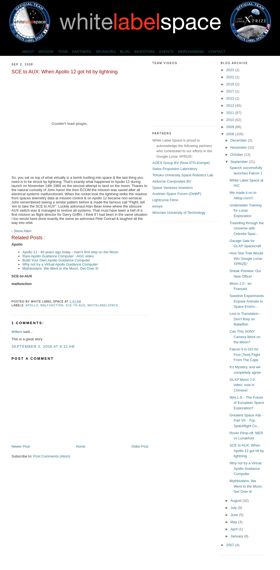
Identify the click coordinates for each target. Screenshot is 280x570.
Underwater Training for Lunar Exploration (245, 210)
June (235, 515)
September (240, 162)
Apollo (31, 305)
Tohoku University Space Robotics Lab (182, 175)
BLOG (125, 52)
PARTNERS (81, 52)
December (239, 140)
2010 (230, 120)
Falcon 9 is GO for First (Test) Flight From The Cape (244, 354)
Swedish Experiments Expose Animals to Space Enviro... (246, 301)
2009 (230, 127)
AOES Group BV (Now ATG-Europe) (181, 163)
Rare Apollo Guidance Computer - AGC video (58, 256)
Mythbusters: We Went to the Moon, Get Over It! (60, 268)
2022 (230, 77)
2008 (230, 134)
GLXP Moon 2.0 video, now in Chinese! (242, 385)
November (239, 147)
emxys (157, 206)
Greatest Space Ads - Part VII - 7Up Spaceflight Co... (246, 420)
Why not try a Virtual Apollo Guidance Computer (60, 264)
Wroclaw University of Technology (178, 213)
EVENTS (166, 52)
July (234, 508)
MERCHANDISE (191, 52)
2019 (230, 84)
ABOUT (28, 52)
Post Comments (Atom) (51, 456)
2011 (230, 113)
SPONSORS (105, 52)
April (235, 529)
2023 (230, 70)
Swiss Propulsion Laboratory (174, 169)
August (237, 501)
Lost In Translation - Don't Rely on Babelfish (245, 319)
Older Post (140, 446)
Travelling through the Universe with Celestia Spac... (246, 228)
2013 (230, 98)
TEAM (63, 52)
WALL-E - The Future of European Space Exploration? (246, 402)
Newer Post (20, 446)
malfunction (51, 305)
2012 (230, 105)
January (237, 536)
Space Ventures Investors (172, 188)
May (234, 522)
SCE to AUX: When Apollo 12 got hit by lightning (64, 71)
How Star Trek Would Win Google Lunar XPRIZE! (246, 258)
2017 (230, 91)
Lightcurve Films (165, 200)
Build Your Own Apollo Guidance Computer (56, 260)
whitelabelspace (103, 305)
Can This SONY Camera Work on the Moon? (244, 336)
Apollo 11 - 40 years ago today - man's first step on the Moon (70, 252)
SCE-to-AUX (75, 305)
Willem (16, 332)
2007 (230, 545)
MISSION (46, 52)
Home (81, 446)
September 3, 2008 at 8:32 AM (43, 346)
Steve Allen (22, 231)
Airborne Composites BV (171, 181)
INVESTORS (144, 52)
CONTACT (216, 52)
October (237, 154)
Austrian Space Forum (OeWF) (176, 194)
